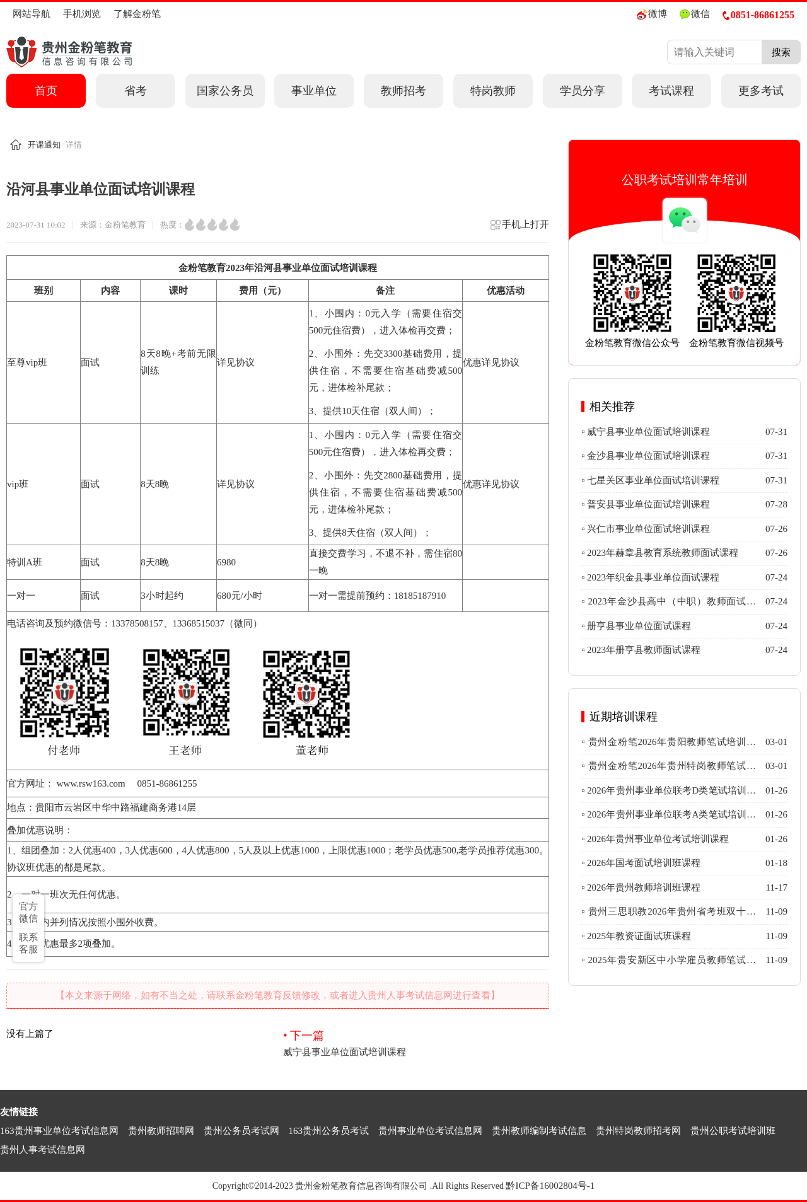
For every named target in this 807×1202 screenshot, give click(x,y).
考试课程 (671, 90)
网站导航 (31, 14)
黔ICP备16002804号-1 (550, 1186)
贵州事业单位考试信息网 (430, 1131)
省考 (135, 90)
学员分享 (582, 90)
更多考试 (761, 90)
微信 (695, 14)
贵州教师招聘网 (161, 1131)
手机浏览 (82, 14)
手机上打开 (519, 228)
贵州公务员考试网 (241, 1131)
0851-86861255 (758, 14)
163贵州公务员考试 (329, 1131)
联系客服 (28, 943)
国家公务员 (225, 90)
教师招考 (403, 90)
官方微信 (28, 912)
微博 (652, 14)
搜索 (781, 52)
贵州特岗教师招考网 (638, 1131)
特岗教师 (493, 90)
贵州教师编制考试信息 (539, 1131)
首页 (46, 90)
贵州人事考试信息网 (42, 1150)
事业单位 (314, 90)
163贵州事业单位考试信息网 (59, 1131)
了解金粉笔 (137, 14)
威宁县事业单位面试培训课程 (416, 1042)
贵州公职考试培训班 (732, 1131)
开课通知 (44, 144)
